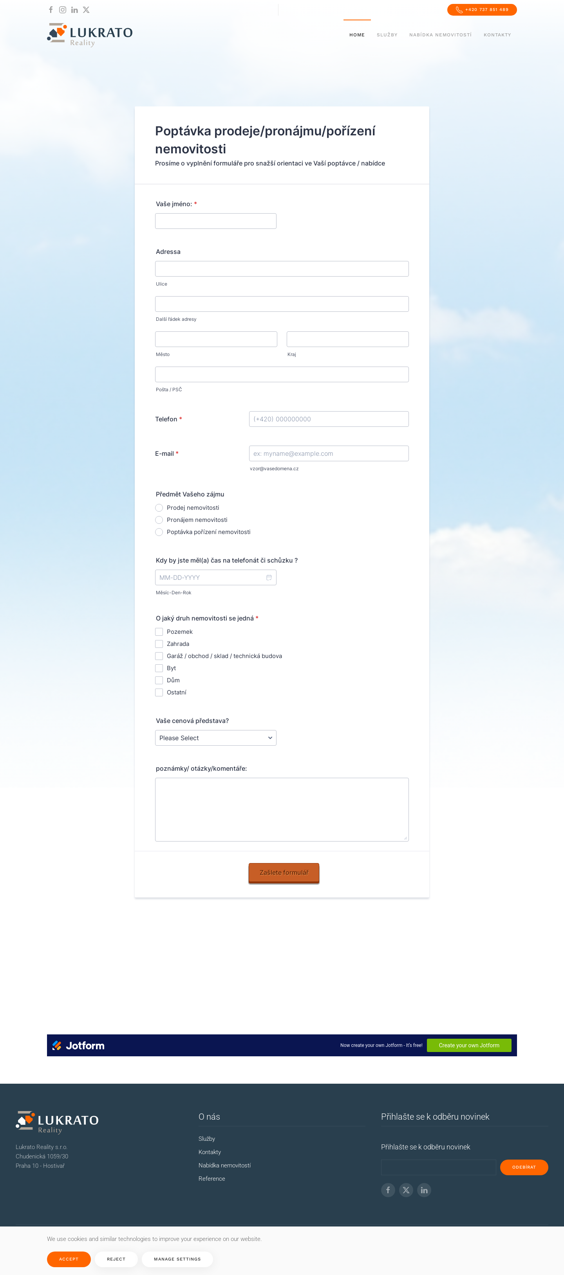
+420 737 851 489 (482, 10)
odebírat (524, 1167)
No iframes (282, 567)
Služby (387, 35)
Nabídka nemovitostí (440, 35)
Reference (212, 1178)
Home (357, 35)
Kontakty (497, 35)
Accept (69, 1259)
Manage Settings (177, 1259)
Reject (116, 1259)
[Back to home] (89, 35)
